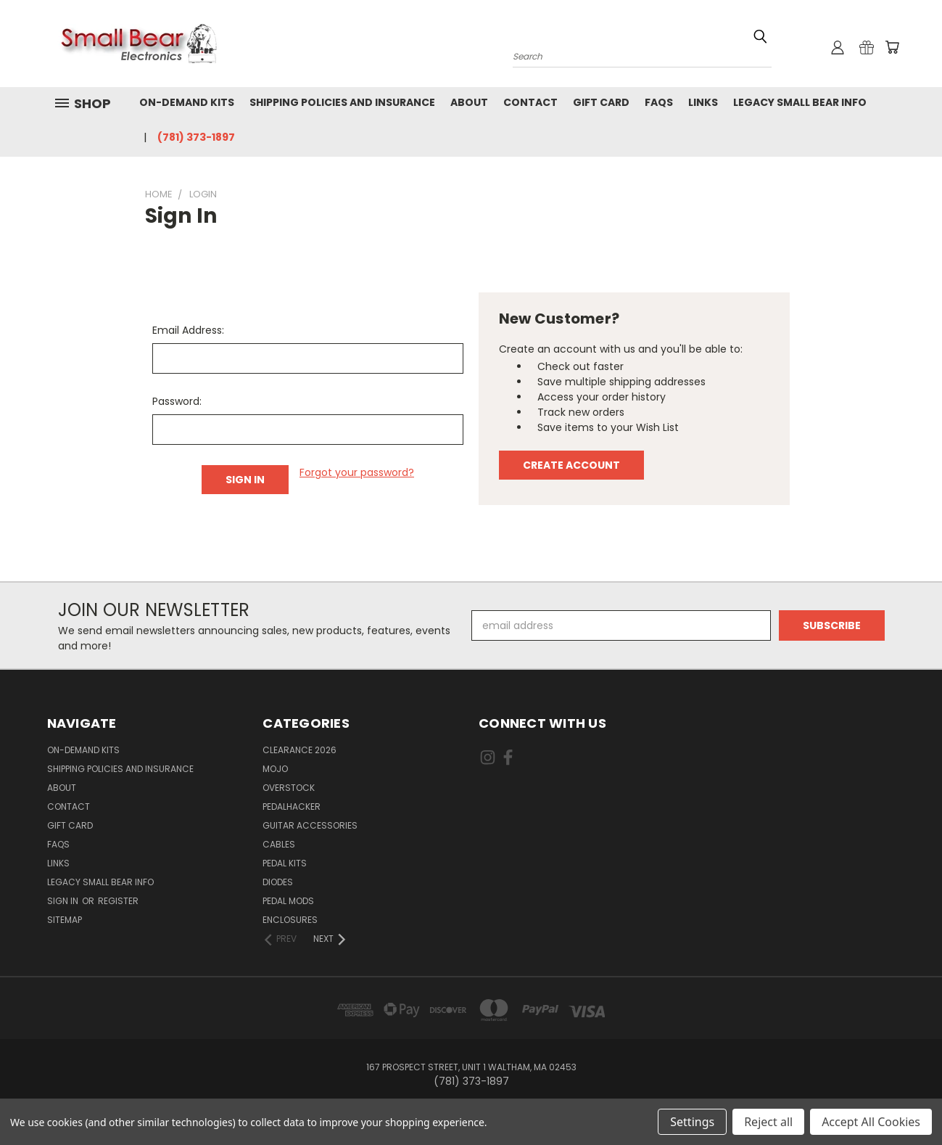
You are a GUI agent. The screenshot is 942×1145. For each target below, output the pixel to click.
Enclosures (290, 920)
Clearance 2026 (299, 750)
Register (118, 901)
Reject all (768, 1122)
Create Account (571, 465)
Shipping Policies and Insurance (342, 102)
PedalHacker (292, 806)
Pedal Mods (288, 901)
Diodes (278, 882)
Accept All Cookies (871, 1122)
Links (703, 102)
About (469, 102)
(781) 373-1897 (196, 137)
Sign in (63, 901)
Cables (279, 844)
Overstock (289, 787)
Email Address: (188, 330)
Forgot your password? (356, 472)
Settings (692, 1122)
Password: (177, 401)
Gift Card (601, 102)
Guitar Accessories (310, 825)
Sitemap (64, 920)
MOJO (275, 769)
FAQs (659, 102)
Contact (530, 102)
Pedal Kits (285, 863)
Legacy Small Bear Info (800, 102)
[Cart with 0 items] (892, 47)
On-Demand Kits (186, 102)
